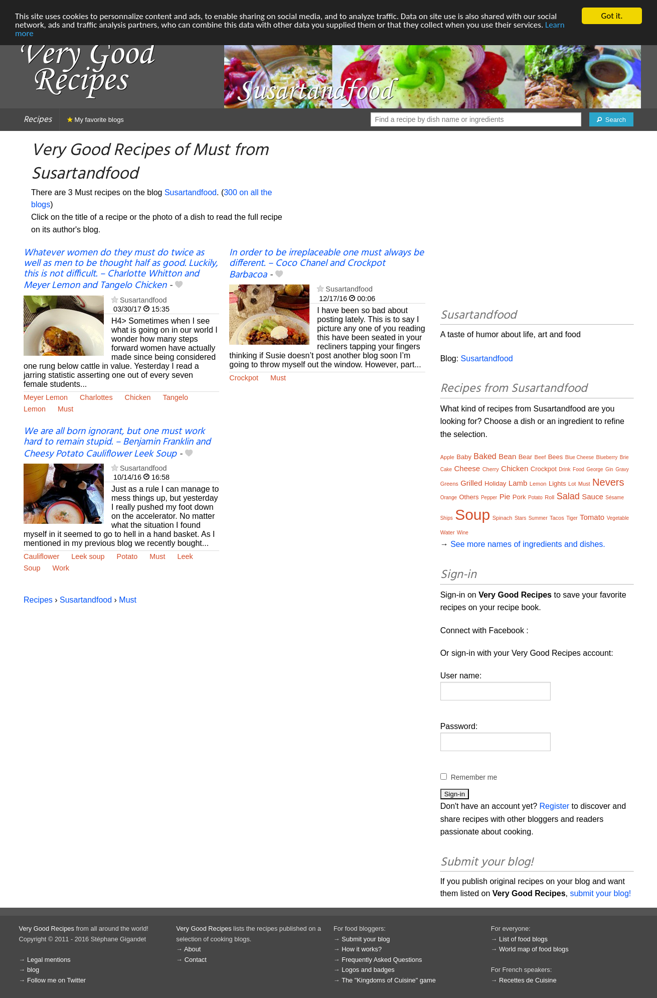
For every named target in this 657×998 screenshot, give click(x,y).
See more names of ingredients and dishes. (527, 544)
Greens (449, 484)
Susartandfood (191, 192)
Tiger (571, 518)
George (594, 469)
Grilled (471, 483)
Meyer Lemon (46, 397)
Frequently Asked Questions (382, 959)
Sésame (614, 497)
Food (578, 469)
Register (555, 806)
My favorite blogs (95, 119)
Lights (557, 483)
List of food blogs (523, 939)
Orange (448, 497)
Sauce (592, 496)
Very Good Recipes (46, 928)
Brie (624, 457)
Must (65, 409)
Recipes (38, 119)
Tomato (592, 517)
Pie (505, 496)
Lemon (35, 409)
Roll (549, 497)
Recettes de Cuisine (528, 980)
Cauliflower (41, 556)
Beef (540, 457)
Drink (564, 469)
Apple (447, 457)
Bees (555, 457)
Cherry (490, 469)
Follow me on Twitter (56, 980)
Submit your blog (366, 939)
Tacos (557, 518)
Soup (32, 568)
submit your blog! (600, 893)
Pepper (489, 497)
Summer (538, 518)
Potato (127, 556)
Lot (572, 484)
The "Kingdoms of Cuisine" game (389, 980)
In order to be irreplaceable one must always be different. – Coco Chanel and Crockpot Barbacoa (326, 263)
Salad (568, 496)
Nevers (608, 482)
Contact (196, 959)
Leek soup (87, 556)
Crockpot (243, 378)
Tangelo (175, 397)
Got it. (611, 16)
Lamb (518, 483)
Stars (520, 518)
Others (468, 497)
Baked (484, 456)
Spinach (502, 518)
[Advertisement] (536, 221)
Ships (446, 518)
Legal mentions (49, 959)
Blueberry (607, 457)
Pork (519, 497)
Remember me (474, 777)
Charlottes (96, 397)
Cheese (467, 468)
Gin (609, 469)
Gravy (622, 469)
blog (33, 969)
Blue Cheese (579, 457)
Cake (446, 469)
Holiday (495, 483)
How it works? (362, 949)
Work (61, 568)
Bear (525, 457)
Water (447, 532)
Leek (185, 556)
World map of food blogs (533, 949)
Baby (463, 457)
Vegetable (618, 518)
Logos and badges (368, 969)
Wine (462, 532)
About (192, 949)
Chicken (138, 397)
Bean (507, 456)
